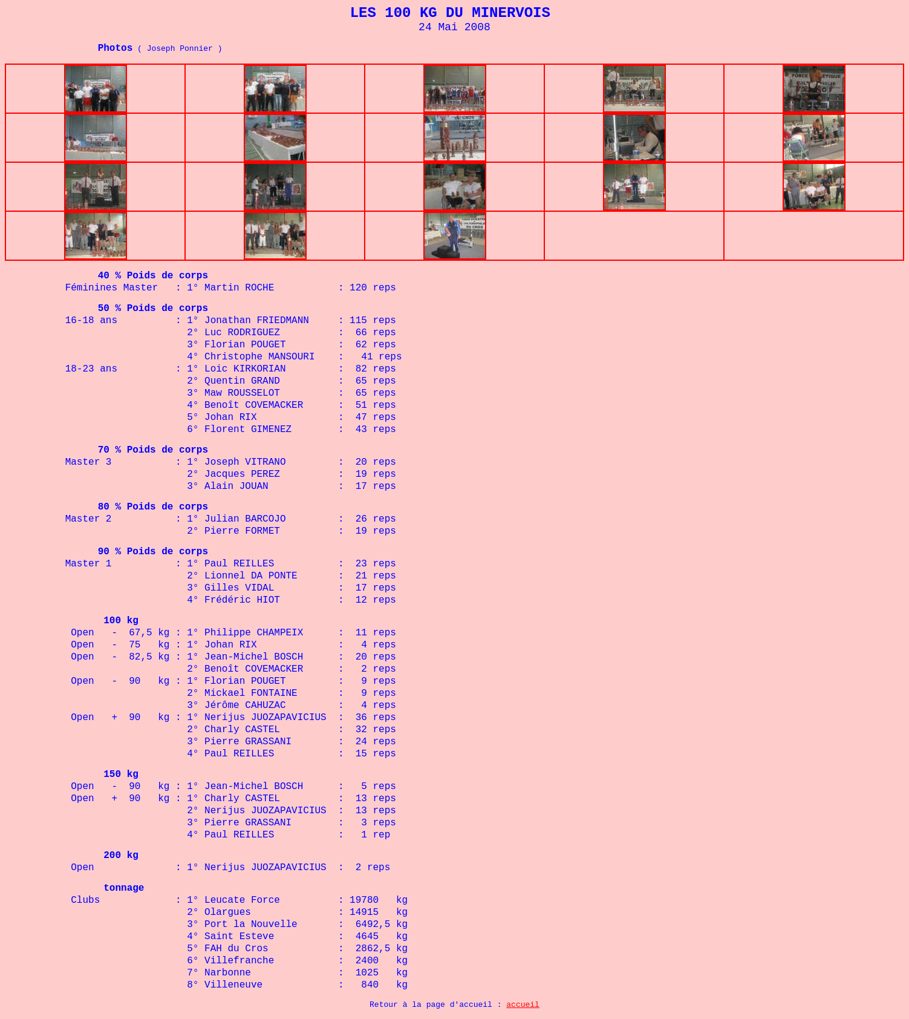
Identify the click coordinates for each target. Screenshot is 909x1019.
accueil (522, 1004)
